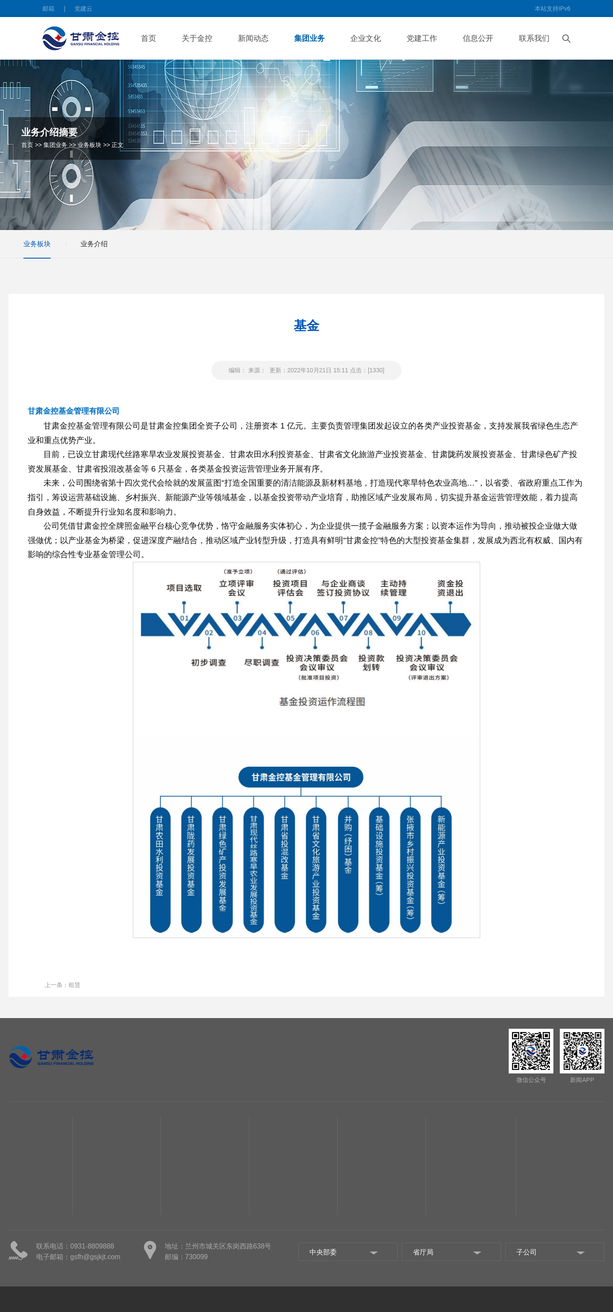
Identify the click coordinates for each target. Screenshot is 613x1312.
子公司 (17, 1278)
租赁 (74, 984)
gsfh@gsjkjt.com (95, 1256)
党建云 (83, 8)
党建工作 (422, 38)
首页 (148, 38)
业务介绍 (94, 243)
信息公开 (478, 38)
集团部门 (20, 1265)
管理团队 (20, 1240)
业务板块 (89, 144)
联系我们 (534, 38)
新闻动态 (253, 38)
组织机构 (20, 1252)
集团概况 (20, 1227)
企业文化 (365, 38)
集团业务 (309, 38)
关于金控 (197, 38)
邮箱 (48, 8)
